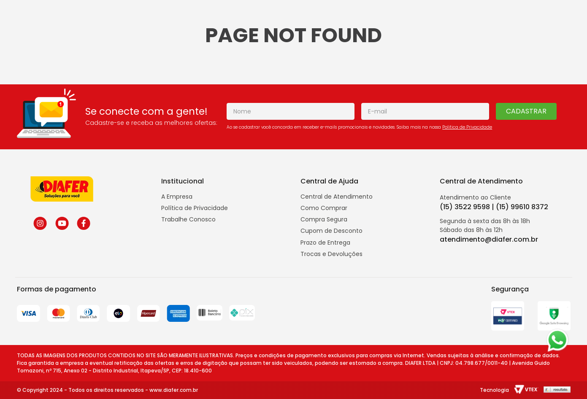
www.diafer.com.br (173, 390)
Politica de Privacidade (467, 127)
